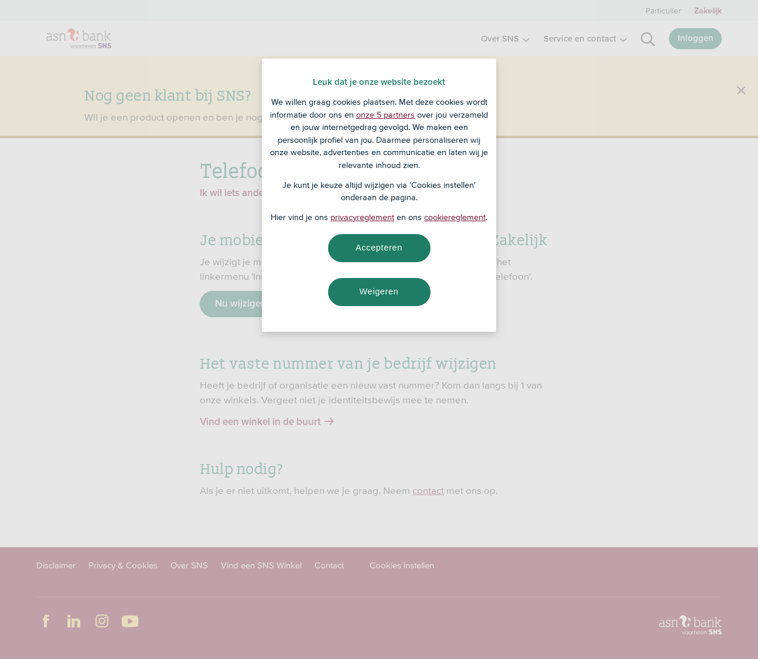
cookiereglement (455, 217)
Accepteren (379, 247)
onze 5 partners (385, 114)
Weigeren (378, 291)
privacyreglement (362, 217)
